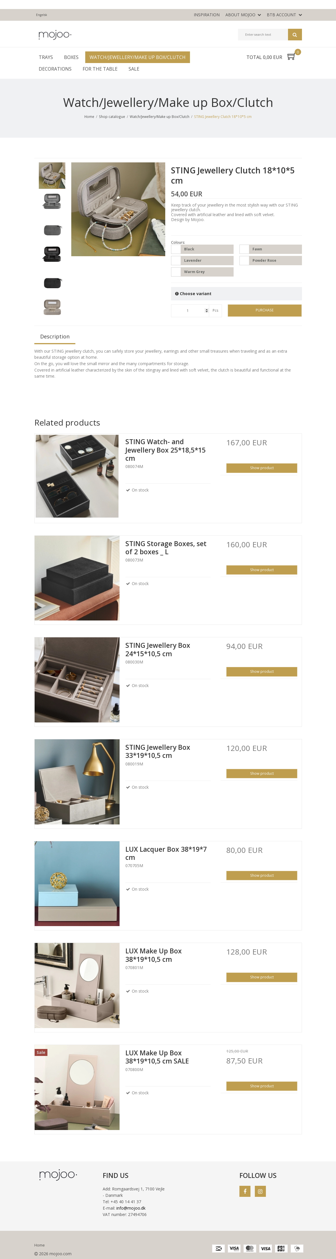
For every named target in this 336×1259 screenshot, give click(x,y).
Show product (262, 467)
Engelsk (41, 15)
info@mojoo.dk (130, 1208)
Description (55, 336)
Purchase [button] (265, 310)
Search (295, 34)
